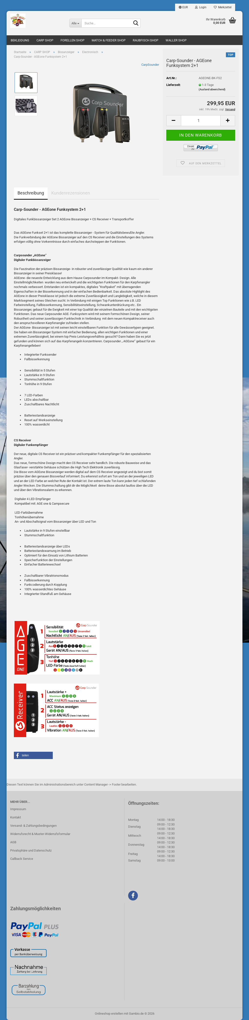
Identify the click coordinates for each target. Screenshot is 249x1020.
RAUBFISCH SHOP (145, 40)
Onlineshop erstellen (109, 1013)
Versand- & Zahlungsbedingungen (33, 825)
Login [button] (200, 7)
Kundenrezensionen (70, 192)
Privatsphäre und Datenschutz (31, 850)
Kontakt (15, 817)
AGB (13, 842)
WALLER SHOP (176, 40)
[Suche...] (75, 23)
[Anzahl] (201, 120)
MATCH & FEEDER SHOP (108, 40)
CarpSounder (150, 64)
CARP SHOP (44, 40)
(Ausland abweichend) (212, 89)
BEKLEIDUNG (20, 40)
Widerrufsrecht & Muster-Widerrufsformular (40, 834)
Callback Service (21, 859)
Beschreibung (31, 192)
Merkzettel (222, 7)
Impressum (18, 809)
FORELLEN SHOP (72, 40)
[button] (183, 7)
